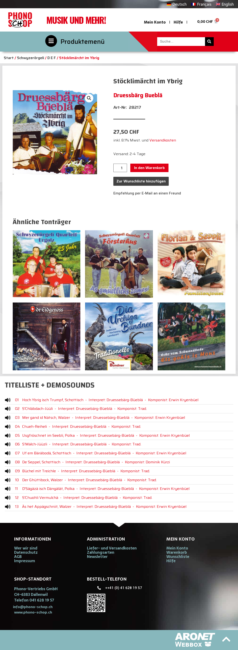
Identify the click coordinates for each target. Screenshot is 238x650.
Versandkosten (162, 140)
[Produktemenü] (51, 41)
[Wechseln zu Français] (201, 4)
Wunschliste (177, 556)
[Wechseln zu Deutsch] (176, 4)
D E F (51, 58)
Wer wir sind (25, 548)
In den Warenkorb (149, 168)
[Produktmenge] (120, 168)
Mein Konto (155, 22)
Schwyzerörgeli (30, 58)
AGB (18, 556)
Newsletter (97, 556)
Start (9, 58)
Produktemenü (83, 41)
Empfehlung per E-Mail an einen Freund (147, 193)
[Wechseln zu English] (225, 4)
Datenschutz (26, 552)
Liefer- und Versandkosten (112, 548)
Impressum (24, 561)
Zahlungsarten (100, 552)
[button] (89, 98)
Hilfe (178, 22)
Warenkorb (176, 552)
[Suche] (209, 41)
